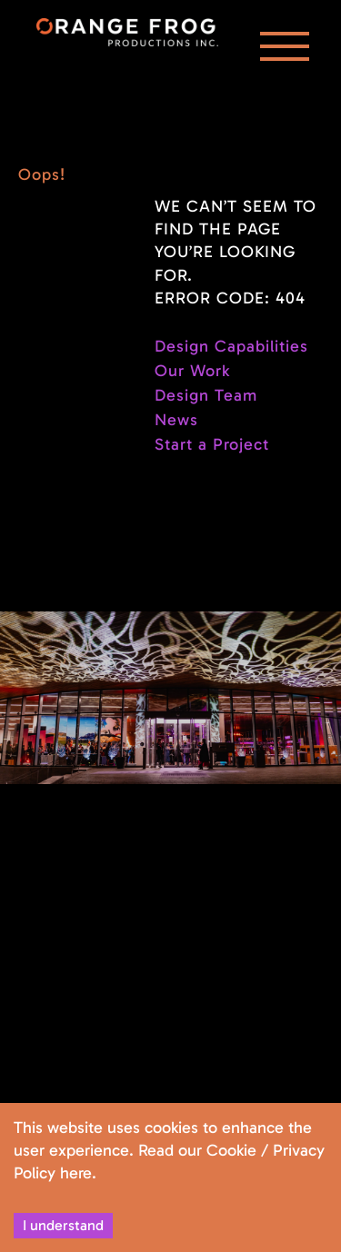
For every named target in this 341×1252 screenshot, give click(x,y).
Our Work (192, 371)
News (176, 420)
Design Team (206, 395)
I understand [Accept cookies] (63, 1225)
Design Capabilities (231, 346)
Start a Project (212, 444)
